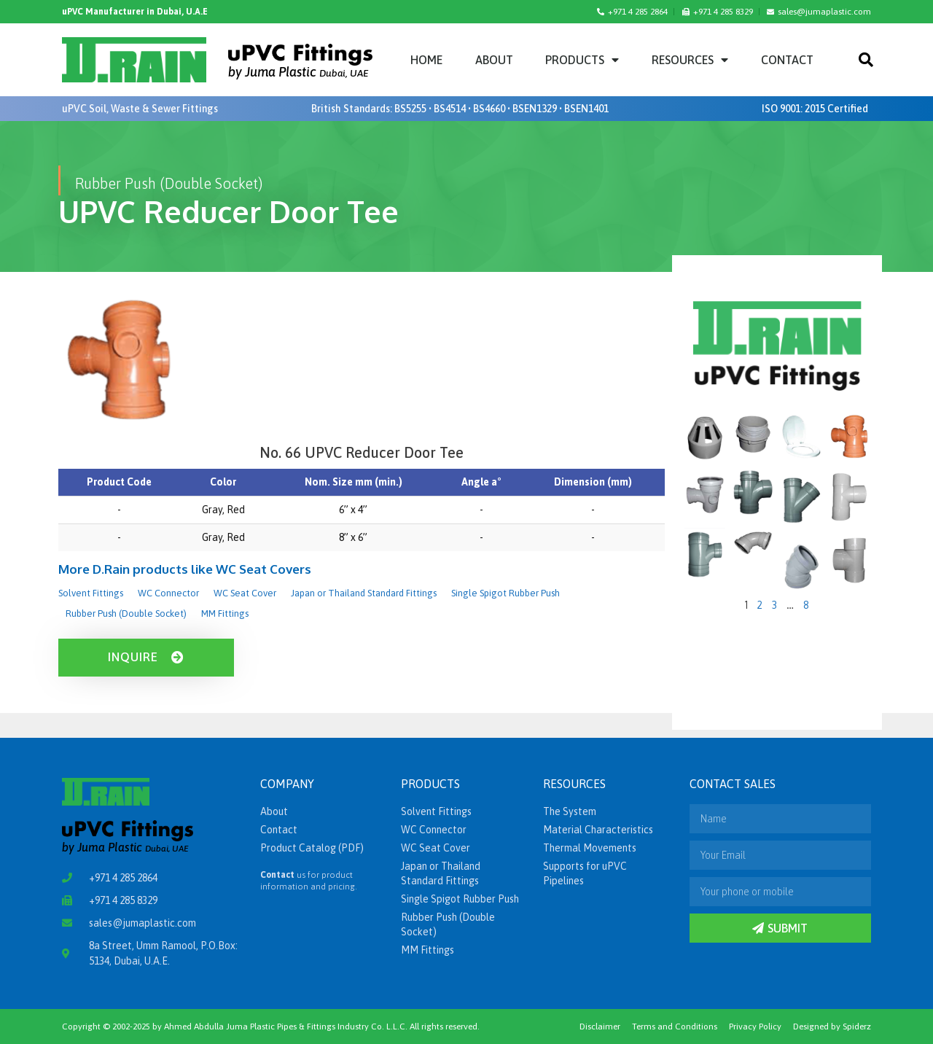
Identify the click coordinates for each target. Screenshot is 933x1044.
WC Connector (168, 593)
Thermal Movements (589, 848)
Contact (787, 59)
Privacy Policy (755, 1026)
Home (426, 59)
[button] (866, 59)
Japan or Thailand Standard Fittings (364, 593)
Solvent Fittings (90, 593)
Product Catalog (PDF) (312, 848)
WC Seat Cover (245, 593)
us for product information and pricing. (308, 881)
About (494, 59)
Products (582, 60)
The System (569, 811)
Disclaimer (599, 1026)
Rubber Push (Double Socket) (126, 613)
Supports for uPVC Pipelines (585, 873)
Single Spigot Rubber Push (505, 593)
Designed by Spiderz (832, 1026)
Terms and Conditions (674, 1026)
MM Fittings (225, 613)
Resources (690, 60)
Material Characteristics (598, 829)
